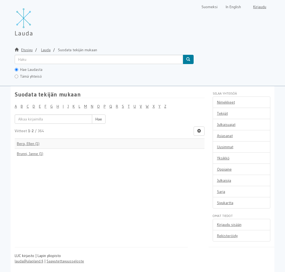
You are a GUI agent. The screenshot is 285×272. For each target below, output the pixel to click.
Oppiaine (224, 169)
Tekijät (222, 113)
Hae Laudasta (28, 69)
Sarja (221, 191)
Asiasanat (225, 135)
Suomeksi (210, 6)
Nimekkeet (226, 102)
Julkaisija (224, 180)
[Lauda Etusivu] (35, 19)
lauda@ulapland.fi (29, 261)
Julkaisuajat (226, 124)
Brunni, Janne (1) (30, 153)
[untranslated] (99, 59)
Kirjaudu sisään (229, 224)
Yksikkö (223, 158)
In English (233, 6)
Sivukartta (225, 202)
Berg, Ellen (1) (28, 143)
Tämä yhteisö (28, 76)
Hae (98, 119)
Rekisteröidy (227, 235)
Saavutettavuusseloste (65, 261)
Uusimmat (225, 146)
